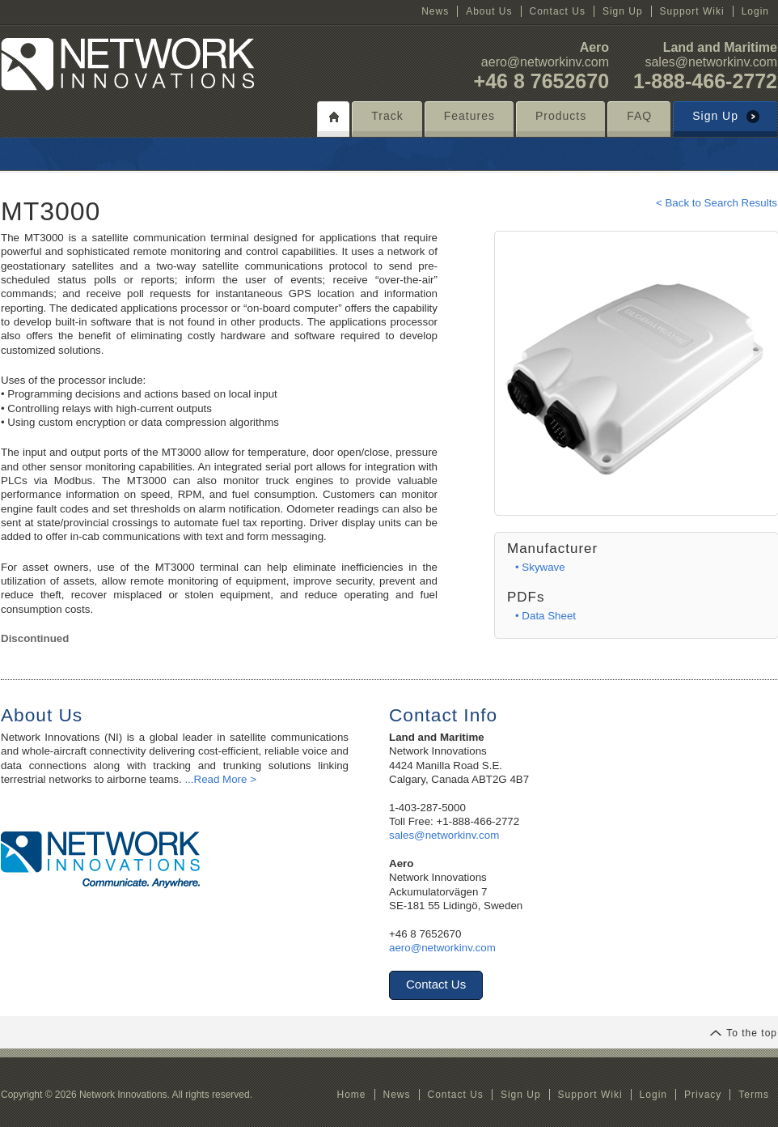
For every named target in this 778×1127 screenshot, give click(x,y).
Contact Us (558, 11)
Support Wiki (692, 11)
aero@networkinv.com (545, 62)
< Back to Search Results (716, 203)
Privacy (702, 1094)
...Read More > (220, 779)
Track (387, 115)
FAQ (639, 115)
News (435, 11)
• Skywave (540, 567)
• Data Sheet (545, 616)
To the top (743, 1033)
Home (351, 1094)
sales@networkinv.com (711, 62)
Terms (753, 1094)
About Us (489, 11)
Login (755, 11)
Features (469, 115)
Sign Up (623, 11)
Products (560, 115)
